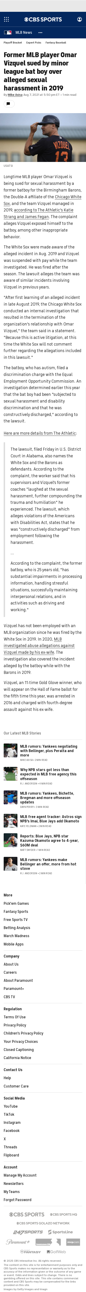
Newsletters (14, 1183)
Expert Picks (33, 42)
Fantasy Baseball (56, 42)
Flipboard (11, 1155)
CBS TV (9, 997)
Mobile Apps (14, 944)
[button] (40, 32)
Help (7, 1078)
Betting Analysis (17, 928)
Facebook (11, 1130)
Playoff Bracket (13, 42)
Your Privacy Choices (21, 1041)
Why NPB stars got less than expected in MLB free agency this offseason (48, 774)
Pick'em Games (16, 903)
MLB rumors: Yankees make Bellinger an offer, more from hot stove (48, 864)
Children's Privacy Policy (23, 1033)
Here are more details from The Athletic (40, 433)
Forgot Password (17, 1200)
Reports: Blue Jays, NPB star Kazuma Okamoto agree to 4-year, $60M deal (49, 840)
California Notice (17, 1058)
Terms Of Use (15, 1017)
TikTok (9, 1114)
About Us (11, 964)
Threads (10, 1147)
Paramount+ (14, 988)
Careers (10, 972)
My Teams (12, 1192)
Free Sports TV (16, 919)
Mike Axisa (15, 95)
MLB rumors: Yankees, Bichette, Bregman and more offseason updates (47, 798)
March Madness (16, 936)
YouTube (11, 1106)
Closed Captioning (19, 1049)
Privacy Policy (15, 1025)
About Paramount (18, 980)
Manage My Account (20, 1175)
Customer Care (16, 1086)
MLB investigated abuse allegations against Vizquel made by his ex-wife (39, 646)
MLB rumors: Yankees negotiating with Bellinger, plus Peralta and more (48, 751)
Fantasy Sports (16, 911)
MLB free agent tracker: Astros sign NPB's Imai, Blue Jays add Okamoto (51, 819)
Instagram (12, 1122)
